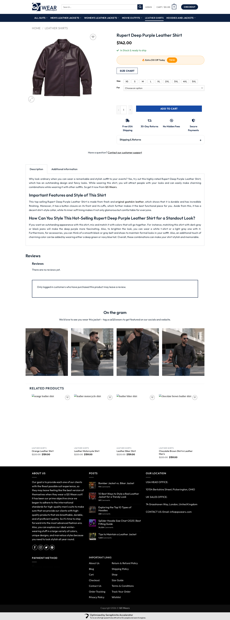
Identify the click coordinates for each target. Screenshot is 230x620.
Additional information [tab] (64, 169)
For (118, 88)
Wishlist (116, 597)
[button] (29, 352)
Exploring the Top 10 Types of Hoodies (114, 509)
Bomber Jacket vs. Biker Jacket (116, 483)
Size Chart (127, 70)
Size (118, 81)
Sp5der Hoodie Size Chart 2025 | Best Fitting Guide (119, 522)
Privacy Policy (96, 597)
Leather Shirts (154, 17)
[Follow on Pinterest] (52, 547)
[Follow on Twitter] (46, 547)
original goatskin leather (129, 201)
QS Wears (111, 187)
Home (36, 28)
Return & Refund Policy (125, 563)
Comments (104, 487)
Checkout (94, 580)
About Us (94, 563)
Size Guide (118, 580)
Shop (115, 574)
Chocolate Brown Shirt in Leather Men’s (176, 453)
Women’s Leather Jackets (101, 17)
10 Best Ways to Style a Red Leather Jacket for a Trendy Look (118, 495)
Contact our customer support (125, 152)
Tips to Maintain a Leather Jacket (117, 534)
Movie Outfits (132, 17)
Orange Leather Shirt (43, 451)
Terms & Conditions (123, 585)
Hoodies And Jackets (181, 17)
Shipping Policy (120, 568)
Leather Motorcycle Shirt (86, 451)
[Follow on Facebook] (35, 547)
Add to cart (169, 108)
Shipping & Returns (130, 139)
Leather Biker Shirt (126, 451)
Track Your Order (121, 591)
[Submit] (140, 7)
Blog (91, 568)
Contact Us (95, 585)
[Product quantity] (123, 110)
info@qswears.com (181, 511)
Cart (91, 574)
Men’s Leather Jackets (65, 17)
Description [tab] (36, 169)
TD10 (172, 60)
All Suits (41, 17)
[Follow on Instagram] (40, 547)
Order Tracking (97, 591)
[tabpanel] (115, 210)
